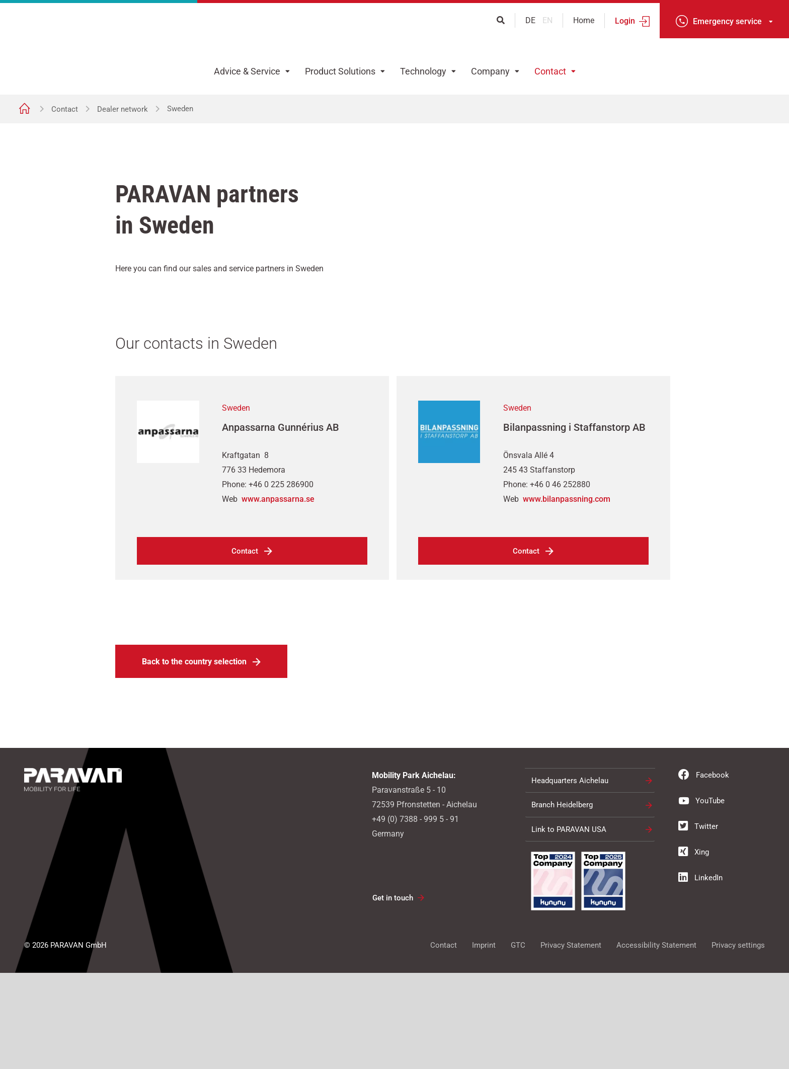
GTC (518, 1041)
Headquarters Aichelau (569, 876)
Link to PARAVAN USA (568, 925)
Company (490, 71)
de (531, 20)
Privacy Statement (570, 1041)
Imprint (484, 1041)
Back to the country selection (194, 757)
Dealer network (122, 109)
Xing (693, 947)
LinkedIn (700, 973)
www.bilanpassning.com (566, 595)
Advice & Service (247, 71)
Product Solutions (340, 71)
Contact (550, 71)
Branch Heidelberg (562, 900)
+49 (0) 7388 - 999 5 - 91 (415, 915)
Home (583, 20)
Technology (423, 71)
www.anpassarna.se (278, 595)
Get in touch (392, 994)
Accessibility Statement (656, 1041)
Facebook (703, 870)
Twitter (698, 922)
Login (625, 21)
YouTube (701, 896)
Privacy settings (738, 1041)
